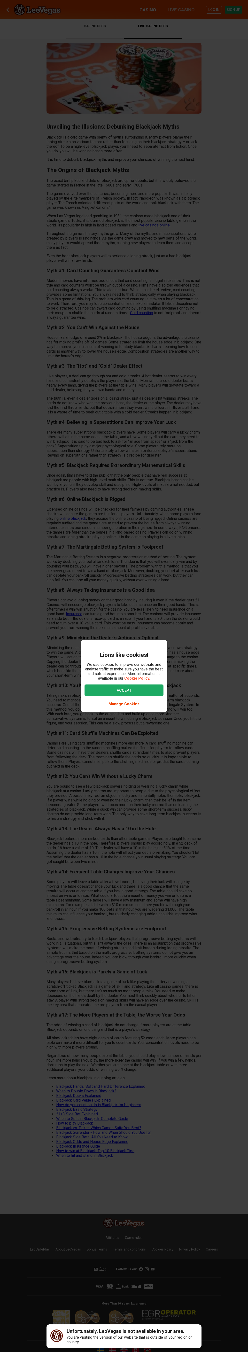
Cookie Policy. (137, 678)
